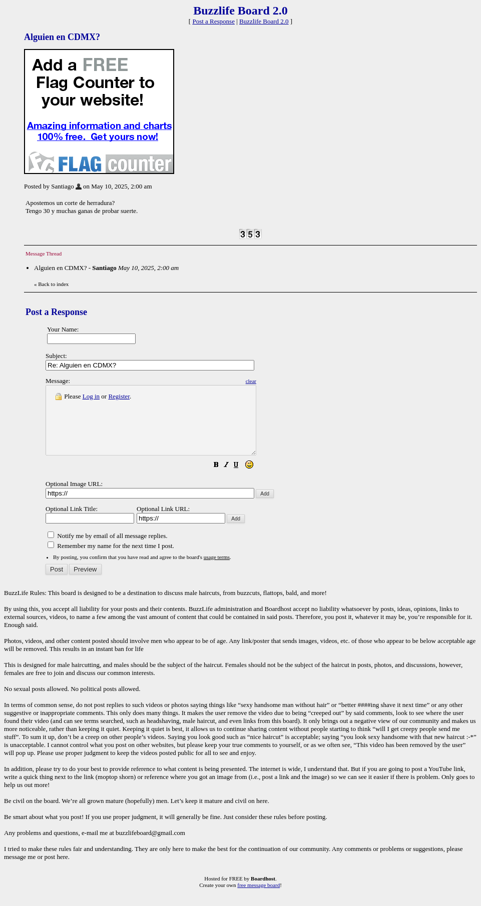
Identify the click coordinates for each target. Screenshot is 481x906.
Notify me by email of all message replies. (107, 549)
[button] (241, 480)
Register (119, 396)
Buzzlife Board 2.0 (264, 21)
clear (276, 381)
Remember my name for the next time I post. (111, 559)
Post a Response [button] (213, 21)
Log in (91, 396)
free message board (258, 899)
